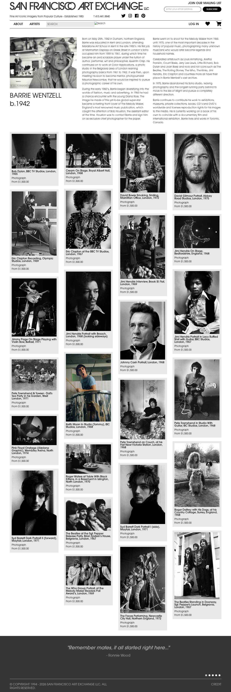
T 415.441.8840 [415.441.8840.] (102, 16)
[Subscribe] (212, 9)
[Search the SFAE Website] (70, 24)
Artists (35, 24)
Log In (194, 24)
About (18, 24)
